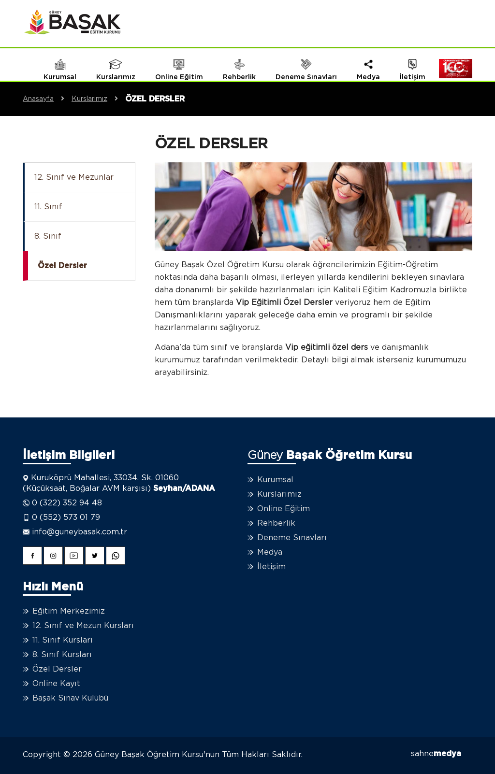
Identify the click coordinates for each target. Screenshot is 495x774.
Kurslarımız (98, 98)
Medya (269, 552)
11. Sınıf (48, 207)
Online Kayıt (56, 684)
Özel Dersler (62, 266)
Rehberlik (276, 523)
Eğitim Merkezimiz (68, 611)
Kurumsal (275, 480)
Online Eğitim (283, 509)
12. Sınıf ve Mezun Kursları (83, 626)
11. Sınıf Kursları (62, 640)
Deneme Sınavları (292, 538)
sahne (436, 754)
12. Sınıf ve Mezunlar (74, 177)
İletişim (271, 567)
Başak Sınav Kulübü (70, 698)
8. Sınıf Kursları (62, 655)
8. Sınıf (47, 236)
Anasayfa (47, 98)
